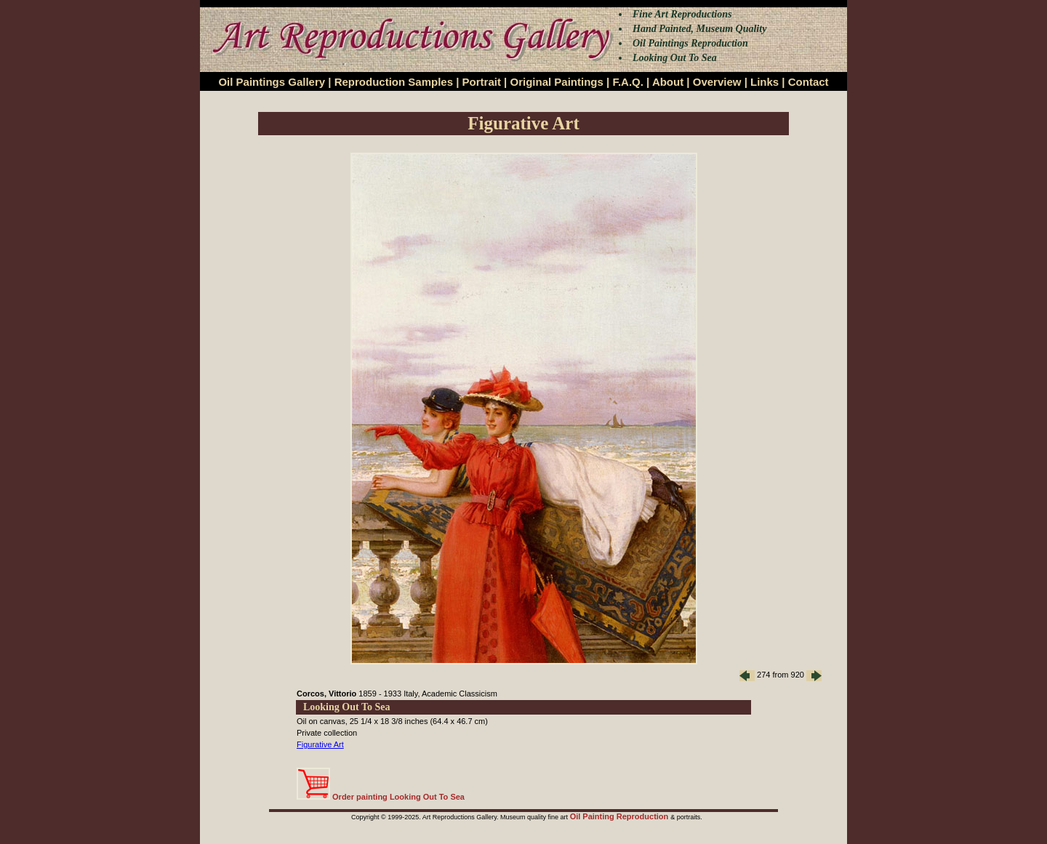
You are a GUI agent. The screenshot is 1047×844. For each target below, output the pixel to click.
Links (764, 82)
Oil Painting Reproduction (620, 816)
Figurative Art (320, 744)
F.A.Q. (627, 82)
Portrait (481, 82)
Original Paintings (556, 82)
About (667, 82)
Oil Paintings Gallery (271, 82)
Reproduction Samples (393, 82)
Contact (808, 82)
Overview (717, 82)
